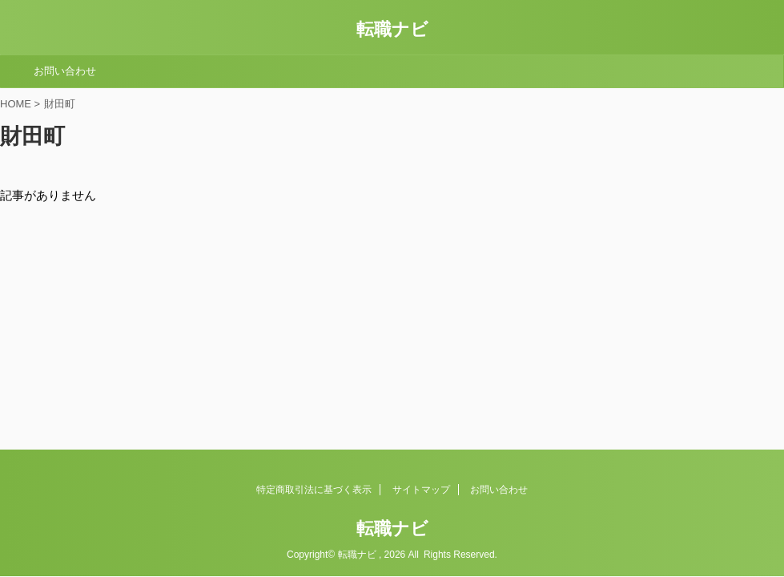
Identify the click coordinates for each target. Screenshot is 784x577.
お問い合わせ (65, 71)
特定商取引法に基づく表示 (314, 489)
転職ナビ (392, 29)
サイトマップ (421, 489)
